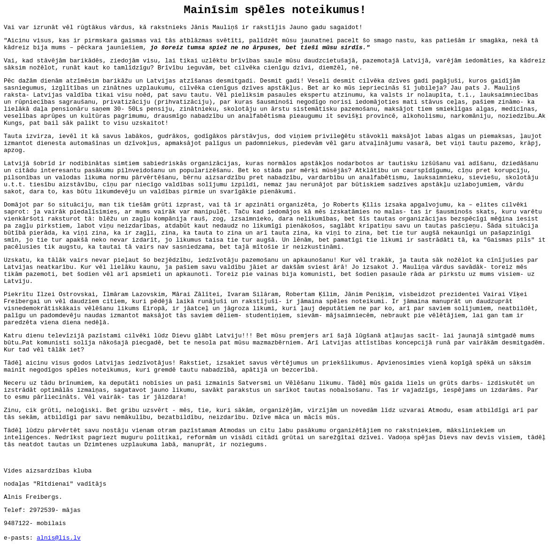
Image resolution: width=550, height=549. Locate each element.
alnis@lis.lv (59, 537)
